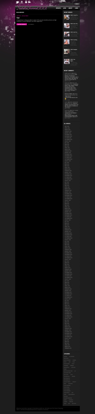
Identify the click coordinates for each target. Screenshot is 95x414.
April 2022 (67, 207)
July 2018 (67, 281)
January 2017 (68, 310)
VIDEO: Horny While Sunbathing (71, 111)
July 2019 (67, 261)
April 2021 (67, 226)
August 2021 (68, 220)
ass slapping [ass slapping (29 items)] (71, 356)
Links (76, 8)
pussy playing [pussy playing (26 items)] (66, 387)
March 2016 (67, 327)
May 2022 (67, 205)
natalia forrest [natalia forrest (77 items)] (67, 381)
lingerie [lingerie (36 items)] (73, 376)
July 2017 (67, 300)
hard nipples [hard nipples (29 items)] (66, 367)
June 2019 (67, 262)
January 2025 (68, 152)
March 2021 (67, 228)
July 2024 (67, 162)
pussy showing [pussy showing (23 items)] (67, 389)
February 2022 (68, 210)
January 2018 (68, 290)
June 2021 (67, 223)
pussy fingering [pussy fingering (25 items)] (67, 385)
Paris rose (67, 83)
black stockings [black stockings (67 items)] (67, 360)
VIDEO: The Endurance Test (71, 83)
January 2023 (68, 192)
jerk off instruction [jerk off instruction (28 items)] (68, 371)
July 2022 (67, 202)
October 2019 (68, 256)
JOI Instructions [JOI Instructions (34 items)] (67, 372)
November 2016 (68, 313)
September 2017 (68, 297)
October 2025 (68, 138)
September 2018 (68, 277)
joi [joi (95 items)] (75, 371)
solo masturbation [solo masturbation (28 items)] (68, 398)
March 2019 (67, 267)
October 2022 (68, 197)
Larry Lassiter (68, 73)
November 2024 (68, 156)
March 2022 (67, 208)
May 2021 (67, 225)
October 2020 (68, 236)
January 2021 (68, 231)
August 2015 (68, 338)
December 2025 (68, 134)
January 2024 (68, 172)
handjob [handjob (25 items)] (72, 365)
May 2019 (67, 264)
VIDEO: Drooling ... (74, 39)
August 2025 (68, 141)
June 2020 (67, 243)
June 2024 (67, 164)
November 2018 (68, 274)
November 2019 (68, 254)
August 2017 (68, 299)
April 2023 (67, 187)
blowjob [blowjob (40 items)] (74, 360)
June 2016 (67, 322)
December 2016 (68, 312)
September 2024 (68, 159)
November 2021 (68, 215)
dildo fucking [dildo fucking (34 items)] (67, 363)
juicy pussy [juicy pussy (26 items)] (66, 374)
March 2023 (67, 189)
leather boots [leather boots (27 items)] (67, 376)
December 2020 (68, 233)
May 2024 (67, 166)
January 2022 (68, 212)
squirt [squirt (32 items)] (65, 399)
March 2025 (67, 149)
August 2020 (68, 239)
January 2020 (68, 251)
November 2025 (68, 136)
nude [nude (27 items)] (65, 383)
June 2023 (67, 184)
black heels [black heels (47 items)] (66, 358)
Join (64, 8)
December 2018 (68, 272)
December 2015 (68, 331)
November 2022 (68, 195)
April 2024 (67, 167)
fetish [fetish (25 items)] (73, 363)
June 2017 (67, 302)
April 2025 (67, 147)
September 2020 (68, 238)
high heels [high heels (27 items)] (73, 367)
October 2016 (68, 315)
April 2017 (67, 305)
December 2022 (68, 193)
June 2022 (67, 203)
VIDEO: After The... (74, 23)
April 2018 (67, 285)
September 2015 (68, 336)
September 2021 (68, 218)
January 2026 (68, 133)
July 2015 (67, 340)
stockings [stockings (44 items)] (71, 399)
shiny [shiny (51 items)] (65, 394)
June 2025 (67, 144)
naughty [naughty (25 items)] (74, 381)
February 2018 (68, 289)
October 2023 (68, 177)
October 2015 (68, 335)
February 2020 (68, 249)
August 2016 (68, 318)
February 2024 (68, 170)
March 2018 (67, 287)
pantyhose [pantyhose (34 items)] (70, 383)
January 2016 (68, 330)
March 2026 (67, 129)
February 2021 (68, 230)
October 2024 (68, 157)
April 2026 (67, 128)
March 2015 (67, 346)
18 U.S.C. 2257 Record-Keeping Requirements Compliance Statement (32, 409)
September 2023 (68, 179)
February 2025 (68, 151)
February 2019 (68, 269)
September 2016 (68, 317)
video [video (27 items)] (65, 403)
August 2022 (68, 200)
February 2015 (68, 348)
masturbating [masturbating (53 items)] (67, 378)
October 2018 (68, 276)
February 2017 (68, 308)
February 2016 (68, 328)
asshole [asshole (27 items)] (65, 356)
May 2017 (67, 304)
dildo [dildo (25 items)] (74, 361)
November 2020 (68, 235)
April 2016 (67, 325)
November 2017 (68, 294)
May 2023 (67, 185)
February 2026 (68, 131)
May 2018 (67, 284)
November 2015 (68, 333)
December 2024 (68, 154)
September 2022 (68, 198)
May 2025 (67, 146)
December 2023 (68, 174)
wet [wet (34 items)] (69, 403)
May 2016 (67, 323)
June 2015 (67, 341)
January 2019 (68, 271)
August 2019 (68, 259)
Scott (66, 102)
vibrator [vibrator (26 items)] (71, 401)
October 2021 (68, 216)
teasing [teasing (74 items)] (65, 401)
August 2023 (68, 180)
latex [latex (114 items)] (72, 374)
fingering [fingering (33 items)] (66, 365)
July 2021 (67, 221)
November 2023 (68, 175)
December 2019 (68, 253)
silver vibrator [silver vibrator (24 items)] (71, 394)
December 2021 (68, 213)
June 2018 (67, 282)
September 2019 (68, 258)
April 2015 (67, 345)
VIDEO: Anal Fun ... (74, 32)
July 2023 (67, 182)
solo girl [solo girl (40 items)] (66, 396)
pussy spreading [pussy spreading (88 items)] (67, 390)
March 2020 (67, 248)
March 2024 (67, 169)
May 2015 (67, 343)
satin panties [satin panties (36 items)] (66, 392)
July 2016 (67, 320)
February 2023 (68, 190)
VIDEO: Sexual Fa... (74, 15)
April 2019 (67, 266)
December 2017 (68, 292)
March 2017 (67, 307)
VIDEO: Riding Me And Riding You (71, 94)
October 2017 (68, 295)
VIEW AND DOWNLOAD (22, 24)
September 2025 (68, 139)
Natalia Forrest (25, 15)
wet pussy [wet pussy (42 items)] (74, 403)
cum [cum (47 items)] (69, 361)
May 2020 (67, 244)
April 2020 (67, 246)
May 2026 (67, 126)
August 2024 (68, 161)
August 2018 (68, 279)
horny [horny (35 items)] (65, 369)
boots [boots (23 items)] (65, 361)
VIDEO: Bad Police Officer (71, 74)
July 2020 (67, 241)
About (70, 8)
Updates (58, 8)
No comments (31, 24)
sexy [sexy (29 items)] (72, 392)
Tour (18, 18)
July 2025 (67, 142)
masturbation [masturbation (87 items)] (67, 380)
